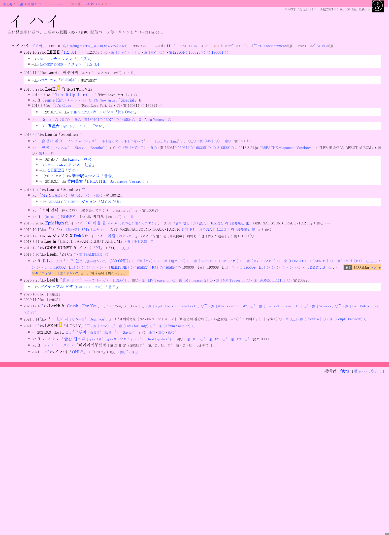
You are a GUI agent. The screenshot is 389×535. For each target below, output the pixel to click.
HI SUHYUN (187, 45)
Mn (112, 45)
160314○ (185, 147)
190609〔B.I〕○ (257, 267)
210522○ (225, 147)
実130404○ (93, 119)
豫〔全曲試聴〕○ (140, 241)
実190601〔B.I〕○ (352, 261)
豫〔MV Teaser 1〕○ (158, 280)
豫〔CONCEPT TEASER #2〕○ (308, 261)
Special (127, 100)
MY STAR (50, 195)
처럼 (121, 236)
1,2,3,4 (70, 52)
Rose (46, 119)
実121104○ (178, 52)
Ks (124, 45)
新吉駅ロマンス (86, 175)
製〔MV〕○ (153, 52)
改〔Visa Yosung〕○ (154, 119)
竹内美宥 (75, 181)
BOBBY (59, 216)
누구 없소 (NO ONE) (97, 261)
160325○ (197, 52)
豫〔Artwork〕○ (325, 306)
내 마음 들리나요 (123, 223)
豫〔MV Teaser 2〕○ (196, 280)
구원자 (106, 332)
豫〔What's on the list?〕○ (232, 306)
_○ (207, 52)
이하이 (37, 45)
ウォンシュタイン (59, 345)
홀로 (95, 280)
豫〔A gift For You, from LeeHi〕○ (176, 306)
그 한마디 (80, 319)
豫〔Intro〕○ (103, 325)
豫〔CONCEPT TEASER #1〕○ (218, 261)
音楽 (20, 3)
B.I (52, 261)
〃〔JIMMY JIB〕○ (119, 267)
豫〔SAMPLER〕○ (93, 254)
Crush (72, 306)
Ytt (85, 45)
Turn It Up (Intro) (72, 94)
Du (100, 45)
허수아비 (69, 80)
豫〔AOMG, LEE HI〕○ (271, 280)
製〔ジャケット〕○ (126, 52)
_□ (294, 319)
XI (98, 247)
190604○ (219, 52)
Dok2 (79, 236)
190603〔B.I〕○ (149, 267)
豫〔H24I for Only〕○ (136, 325)
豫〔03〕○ (239, 339)
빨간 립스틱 (118, 339)
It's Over (63, 105)
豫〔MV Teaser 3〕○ (233, 280)
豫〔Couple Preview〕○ (348, 319)
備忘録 (8, 3)
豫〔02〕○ (217, 339)
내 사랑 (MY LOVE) (77, 229)
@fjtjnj (376, 371)
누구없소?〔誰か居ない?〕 (61, 273)
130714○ (111, 119)
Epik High (54, 223)
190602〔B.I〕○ (67, 267)
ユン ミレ (51, 339)
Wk (96, 45)
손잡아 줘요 (112, 141)
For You (89, 306)
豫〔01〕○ (194, 339)
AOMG (92, 3)
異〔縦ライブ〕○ (177, 261)
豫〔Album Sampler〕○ (176, 325)
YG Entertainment (51, 3)
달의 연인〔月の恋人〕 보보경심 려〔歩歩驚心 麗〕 (213, 223)
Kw (107, 45)
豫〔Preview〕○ (313, 319)
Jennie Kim (80, 100)
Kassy (74, 159)
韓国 (30, 3)
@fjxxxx (361, 371)
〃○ (44, 267)
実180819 (46, 153)
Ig (77, 45)
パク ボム (48, 80)
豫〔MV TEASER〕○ (263, 261)
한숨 (75, 147)
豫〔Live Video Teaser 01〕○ (283, 306)
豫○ (77, 119)
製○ (64, 119)
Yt (81, 45)
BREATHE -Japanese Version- (286, 147)
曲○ (288, 319)
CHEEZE (56, 170)
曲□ (152, 332)
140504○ (127, 119)
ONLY (77, 352)
